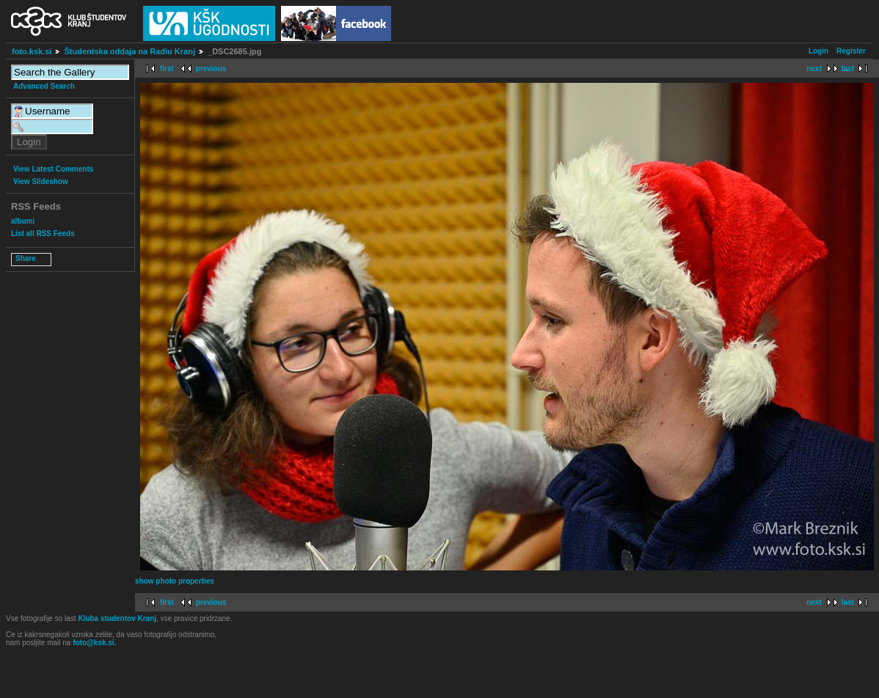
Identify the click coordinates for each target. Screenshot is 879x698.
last (848, 69)
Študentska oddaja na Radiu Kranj (129, 51)
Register (851, 51)
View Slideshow (40, 181)
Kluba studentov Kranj (117, 618)
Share (25, 258)
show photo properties (174, 581)
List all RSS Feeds (43, 233)
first (167, 69)
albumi (22, 221)
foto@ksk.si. (94, 643)
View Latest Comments (53, 169)
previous (211, 69)
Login (818, 51)
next (814, 69)
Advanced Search (44, 86)
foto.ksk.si (31, 51)
